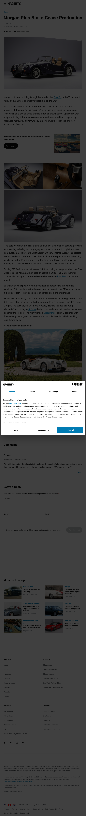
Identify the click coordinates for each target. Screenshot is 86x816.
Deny (16, 430)
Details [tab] (32, 391)
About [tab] (74, 391)
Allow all (70, 430)
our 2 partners (15, 403)
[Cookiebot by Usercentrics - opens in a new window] (73, 384)
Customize (43, 430)
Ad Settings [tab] (53, 391)
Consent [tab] (11, 391)
